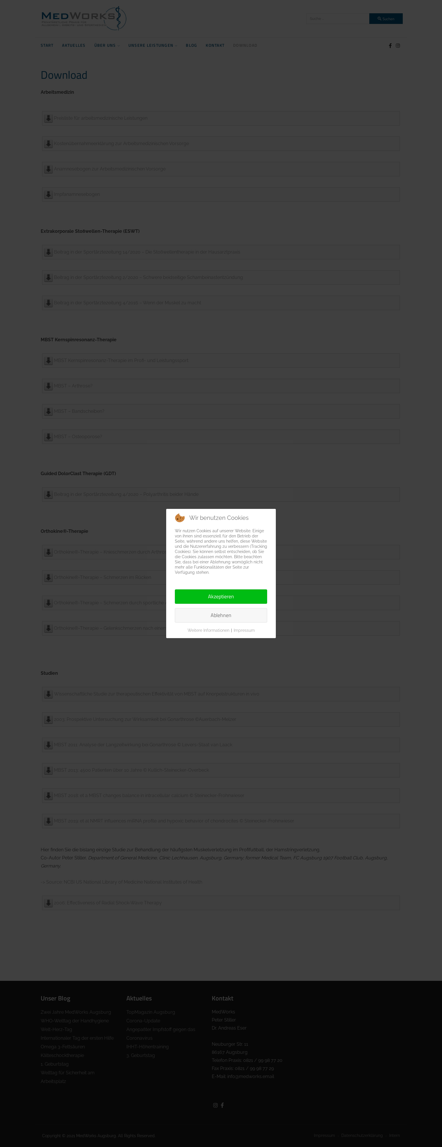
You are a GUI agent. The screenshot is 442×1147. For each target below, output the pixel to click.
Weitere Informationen (208, 630)
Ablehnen (221, 615)
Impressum (244, 630)
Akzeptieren (221, 596)
